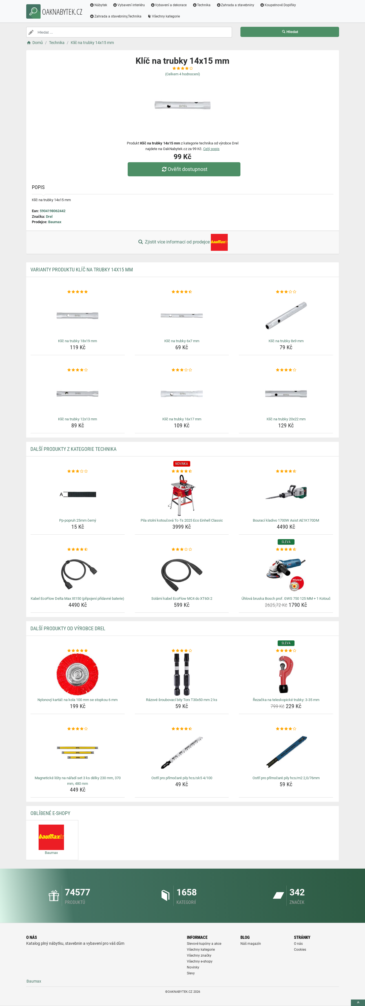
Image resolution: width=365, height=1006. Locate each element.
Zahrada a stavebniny (235, 5)
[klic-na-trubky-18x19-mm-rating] (78, 292)
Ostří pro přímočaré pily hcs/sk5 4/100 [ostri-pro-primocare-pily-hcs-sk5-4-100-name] (181, 778)
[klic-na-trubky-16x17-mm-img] (182, 394)
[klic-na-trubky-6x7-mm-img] (182, 316)
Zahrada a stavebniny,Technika (116, 16)
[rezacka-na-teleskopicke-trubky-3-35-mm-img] (286, 674)
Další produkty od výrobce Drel (67, 628)
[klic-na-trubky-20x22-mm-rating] (286, 370)
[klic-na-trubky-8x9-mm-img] (286, 316)
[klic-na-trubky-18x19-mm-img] (78, 316)
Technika (202, 5)
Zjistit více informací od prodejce (182, 242)
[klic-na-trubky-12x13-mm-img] (78, 394)
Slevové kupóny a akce (204, 944)
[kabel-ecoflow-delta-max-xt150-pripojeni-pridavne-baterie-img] (78, 573)
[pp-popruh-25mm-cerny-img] (78, 495)
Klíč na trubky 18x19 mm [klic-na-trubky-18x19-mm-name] (77, 341)
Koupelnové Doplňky (278, 5)
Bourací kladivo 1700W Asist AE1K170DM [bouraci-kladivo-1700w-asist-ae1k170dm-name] (286, 520)
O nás (298, 944)
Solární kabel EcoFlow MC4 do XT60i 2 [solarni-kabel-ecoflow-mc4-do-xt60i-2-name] (181, 598)
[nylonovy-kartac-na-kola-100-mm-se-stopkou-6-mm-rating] (78, 651)
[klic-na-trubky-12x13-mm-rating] (78, 370)
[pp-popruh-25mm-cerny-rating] (78, 471)
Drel (49, 216)
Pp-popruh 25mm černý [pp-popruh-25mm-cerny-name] (77, 520)
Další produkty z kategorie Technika (73, 449)
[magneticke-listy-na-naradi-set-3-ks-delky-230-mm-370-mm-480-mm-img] (78, 753)
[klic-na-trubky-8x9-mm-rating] (286, 292)
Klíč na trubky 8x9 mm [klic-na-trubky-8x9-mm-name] (286, 341)
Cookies (300, 950)
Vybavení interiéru (129, 5)
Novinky (193, 967)
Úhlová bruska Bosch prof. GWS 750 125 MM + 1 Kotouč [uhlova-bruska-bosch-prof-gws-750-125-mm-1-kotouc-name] (286, 598)
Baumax (54, 222)
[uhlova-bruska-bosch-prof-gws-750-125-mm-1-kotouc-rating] (286, 549)
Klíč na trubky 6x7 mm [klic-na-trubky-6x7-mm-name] (181, 341)
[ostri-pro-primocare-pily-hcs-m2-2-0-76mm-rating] (286, 729)
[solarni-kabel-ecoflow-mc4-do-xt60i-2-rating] (182, 549)
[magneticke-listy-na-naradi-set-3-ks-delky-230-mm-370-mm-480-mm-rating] (78, 729)
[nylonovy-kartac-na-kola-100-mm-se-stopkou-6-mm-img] (78, 674)
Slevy (191, 973)
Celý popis (211, 149)
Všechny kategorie (163, 16)
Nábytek (98, 5)
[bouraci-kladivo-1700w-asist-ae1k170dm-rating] (286, 471)
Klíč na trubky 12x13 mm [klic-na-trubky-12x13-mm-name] (77, 419)
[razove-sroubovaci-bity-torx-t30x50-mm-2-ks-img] (182, 674)
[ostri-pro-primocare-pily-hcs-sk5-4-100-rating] (182, 729)
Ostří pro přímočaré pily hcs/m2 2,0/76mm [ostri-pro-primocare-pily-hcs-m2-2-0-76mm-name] (286, 778)
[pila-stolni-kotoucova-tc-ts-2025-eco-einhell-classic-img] (182, 495)
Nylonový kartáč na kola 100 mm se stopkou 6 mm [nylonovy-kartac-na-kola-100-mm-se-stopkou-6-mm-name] (77, 700)
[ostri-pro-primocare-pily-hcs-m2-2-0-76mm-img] (286, 753)
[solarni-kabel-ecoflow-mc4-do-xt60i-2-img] (182, 573)
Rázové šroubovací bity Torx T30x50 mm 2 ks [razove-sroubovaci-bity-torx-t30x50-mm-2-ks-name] (181, 700)
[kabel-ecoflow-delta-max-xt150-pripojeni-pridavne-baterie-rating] (78, 549)
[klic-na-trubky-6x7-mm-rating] (182, 292)
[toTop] (358, 1003)
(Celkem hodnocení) (182, 74)
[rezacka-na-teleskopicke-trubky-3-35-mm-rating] (286, 651)
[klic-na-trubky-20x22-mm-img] (286, 394)
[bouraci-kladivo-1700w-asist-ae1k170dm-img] (286, 495)
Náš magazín (250, 944)
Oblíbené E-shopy (50, 813)
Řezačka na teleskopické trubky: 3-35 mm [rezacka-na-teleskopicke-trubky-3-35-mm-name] (286, 700)
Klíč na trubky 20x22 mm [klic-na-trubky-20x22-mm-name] (286, 419)
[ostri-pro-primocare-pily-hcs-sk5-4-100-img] (182, 753)
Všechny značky (199, 955)
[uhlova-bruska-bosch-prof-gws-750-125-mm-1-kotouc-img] (286, 573)
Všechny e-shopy (200, 961)
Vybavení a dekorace (169, 5)
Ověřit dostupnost (183, 169)
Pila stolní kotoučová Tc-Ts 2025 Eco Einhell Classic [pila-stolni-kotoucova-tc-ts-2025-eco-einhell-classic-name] (182, 520)
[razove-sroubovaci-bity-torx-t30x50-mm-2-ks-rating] (182, 651)
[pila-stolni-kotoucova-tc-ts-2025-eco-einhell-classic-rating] (182, 471)
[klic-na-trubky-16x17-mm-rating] (182, 370)
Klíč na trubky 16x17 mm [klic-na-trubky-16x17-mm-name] (181, 419)
